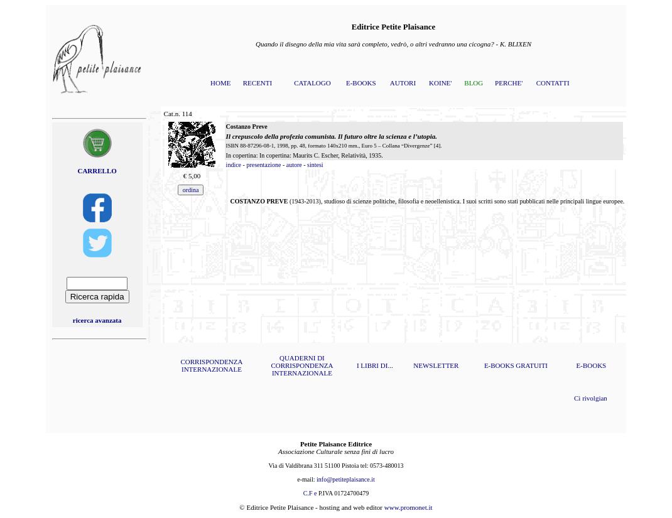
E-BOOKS (361, 83)
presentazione (263, 164)
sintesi (315, 164)
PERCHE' (509, 83)
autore (294, 164)
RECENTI (257, 83)
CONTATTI (553, 83)
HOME (220, 83)
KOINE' (440, 83)
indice (233, 164)
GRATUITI (532, 365)
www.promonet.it (408, 507)
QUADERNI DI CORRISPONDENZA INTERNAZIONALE (302, 365)
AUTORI (403, 83)
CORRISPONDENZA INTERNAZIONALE (211, 365)
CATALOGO (312, 83)
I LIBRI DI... (375, 365)
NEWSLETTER (435, 365)
